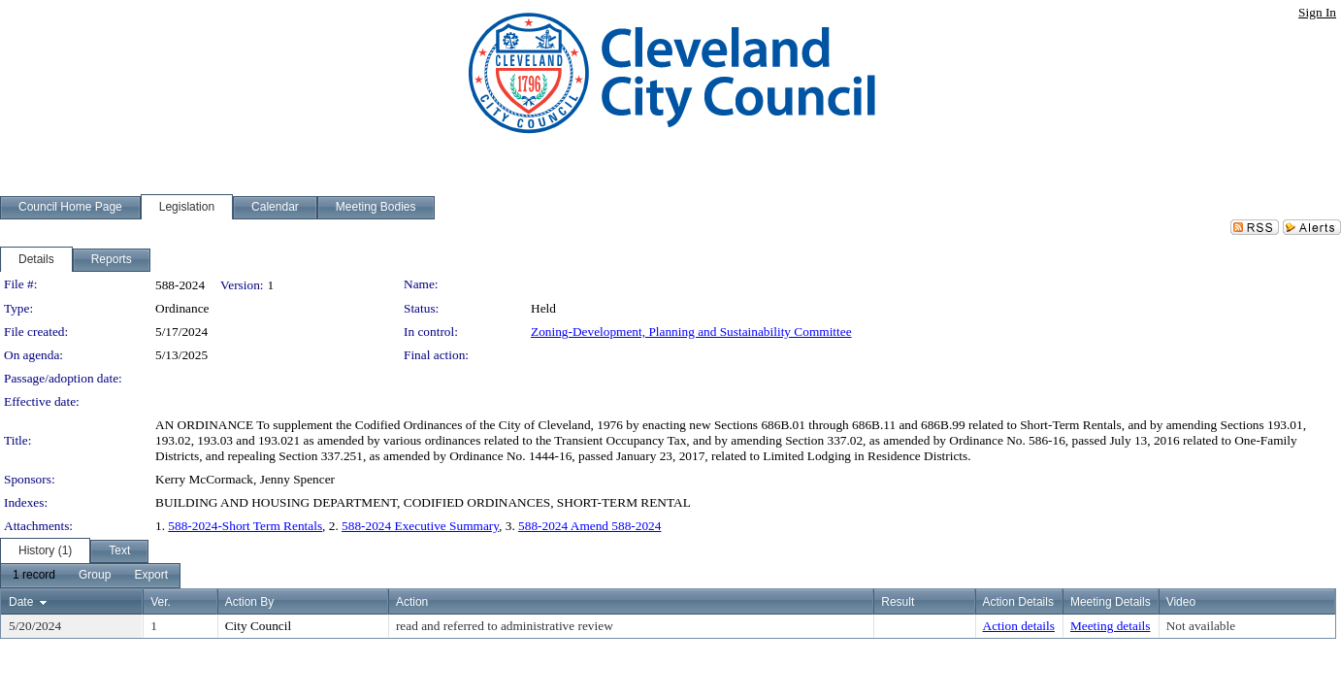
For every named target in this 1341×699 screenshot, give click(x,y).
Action (412, 602)
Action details (1019, 625)
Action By (250, 602)
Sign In (1317, 12)
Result (897, 602)
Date (21, 602)
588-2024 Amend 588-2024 (589, 525)
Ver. (160, 602)
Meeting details (1110, 625)
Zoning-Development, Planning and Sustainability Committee (691, 331)
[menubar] (90, 575)
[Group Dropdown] (94, 575)
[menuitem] (34, 575)
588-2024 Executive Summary (420, 525)
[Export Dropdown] (151, 575)
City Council (258, 625)
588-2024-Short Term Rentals (245, 525)
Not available (1200, 625)
